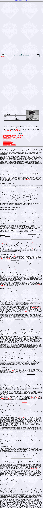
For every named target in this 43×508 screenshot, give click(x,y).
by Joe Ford (6, 140)
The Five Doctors (38, 397)
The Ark (1, 258)
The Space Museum (5, 243)
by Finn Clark (7, 141)
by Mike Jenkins (10, 138)
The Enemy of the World (21, 417)
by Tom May (9, 144)
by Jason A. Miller (9, 145)
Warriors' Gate (7, 269)
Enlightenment (31, 397)
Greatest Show (14, 269)
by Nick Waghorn (13, 135)
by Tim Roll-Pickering (12, 137)
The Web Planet (24, 402)
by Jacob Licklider (8, 142)
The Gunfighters (31, 248)
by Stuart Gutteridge (8, 136)
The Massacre (33, 242)
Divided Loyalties (2, 56)
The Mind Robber (25, 311)
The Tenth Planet (14, 256)
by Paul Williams (7, 143)
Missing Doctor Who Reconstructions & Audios (12, 130)
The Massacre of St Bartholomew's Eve (14, 214)
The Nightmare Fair (3, 55)
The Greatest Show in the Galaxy (6, 398)
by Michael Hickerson (8, 139)
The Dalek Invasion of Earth (36, 307)
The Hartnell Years (18, 129)
